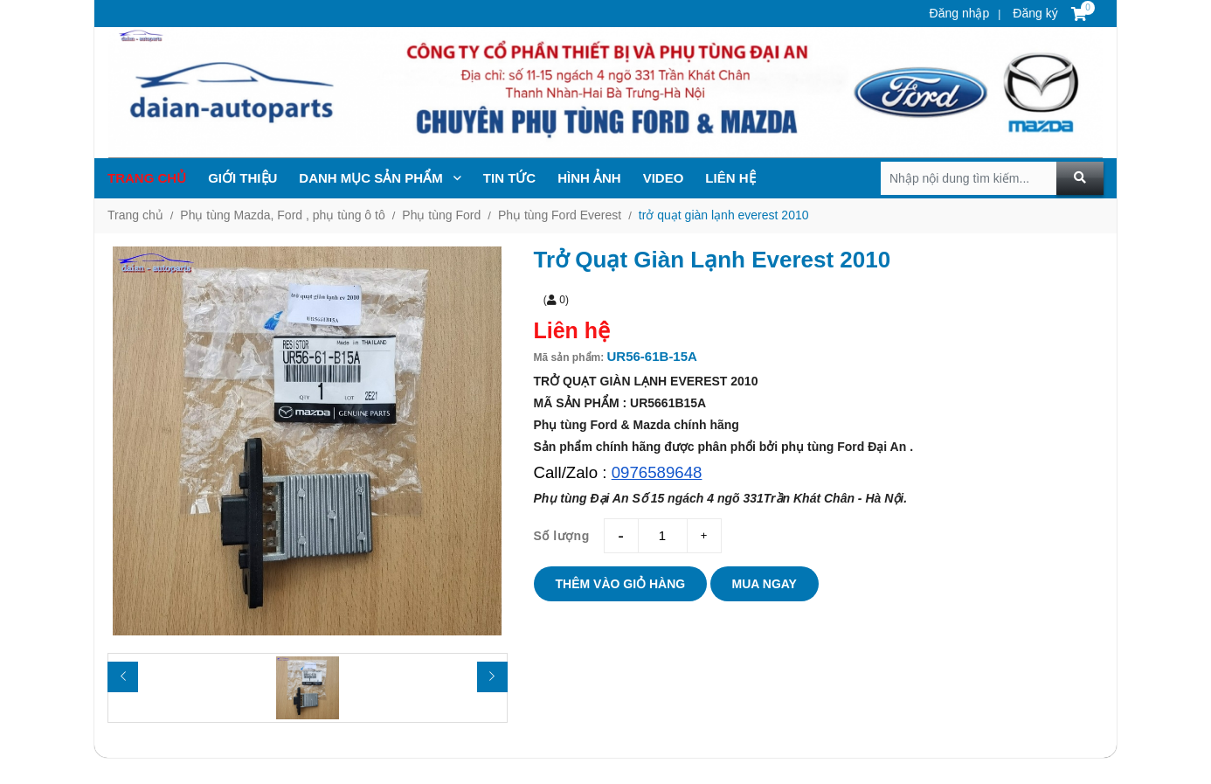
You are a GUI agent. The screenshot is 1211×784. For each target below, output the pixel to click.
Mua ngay (764, 584)
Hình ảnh (589, 177)
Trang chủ (146, 177)
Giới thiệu (242, 177)
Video (663, 177)
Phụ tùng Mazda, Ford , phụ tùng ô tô (282, 215)
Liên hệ (730, 177)
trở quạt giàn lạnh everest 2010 (724, 215)
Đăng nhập (960, 13)
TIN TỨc (509, 177)
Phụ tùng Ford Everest (559, 215)
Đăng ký (1033, 13)
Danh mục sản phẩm (380, 177)
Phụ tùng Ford (441, 215)
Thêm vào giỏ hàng (621, 584)
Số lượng (562, 536)
